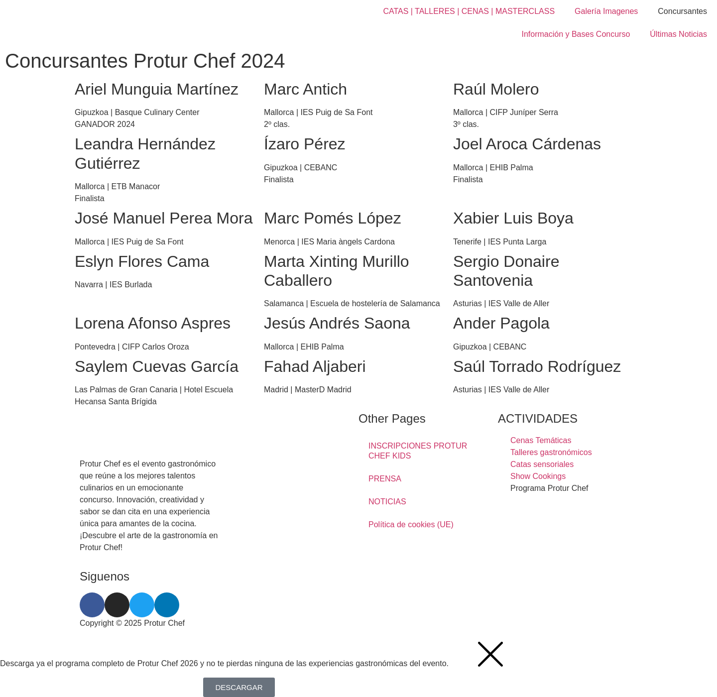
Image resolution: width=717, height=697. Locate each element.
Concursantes (682, 11)
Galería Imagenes (606, 11)
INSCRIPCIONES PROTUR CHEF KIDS (417, 451)
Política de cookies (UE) (411, 524)
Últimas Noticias (678, 34)
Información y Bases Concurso (575, 34)
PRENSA (384, 478)
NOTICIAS (387, 501)
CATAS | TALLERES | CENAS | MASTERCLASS (469, 11)
